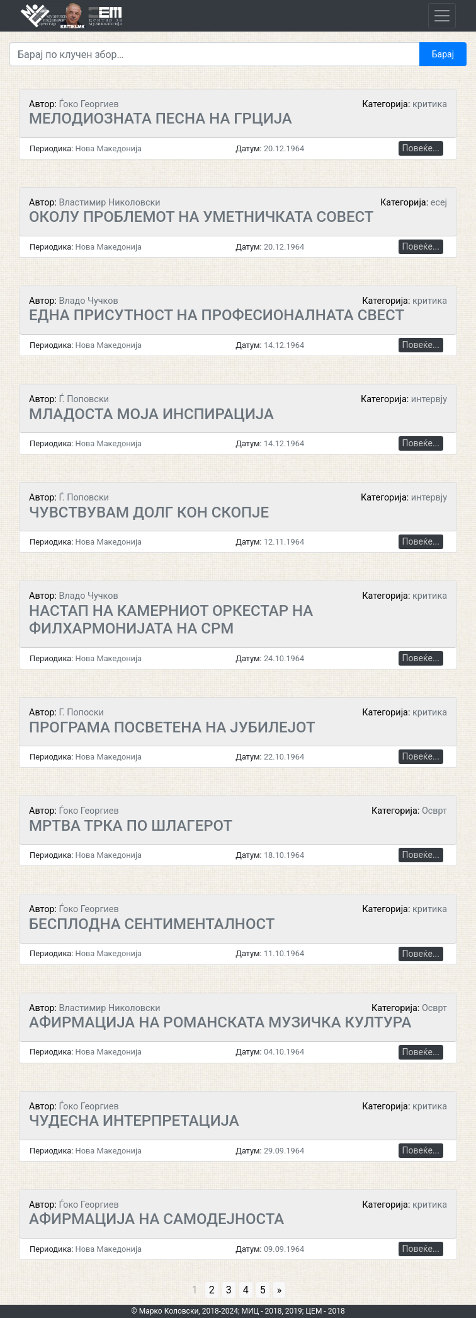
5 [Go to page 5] (263, 1290)
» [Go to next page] (279, 1290)
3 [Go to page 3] (229, 1290)
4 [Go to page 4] (246, 1290)
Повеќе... (420, 148)
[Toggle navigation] (442, 15)
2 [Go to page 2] (212, 1290)
